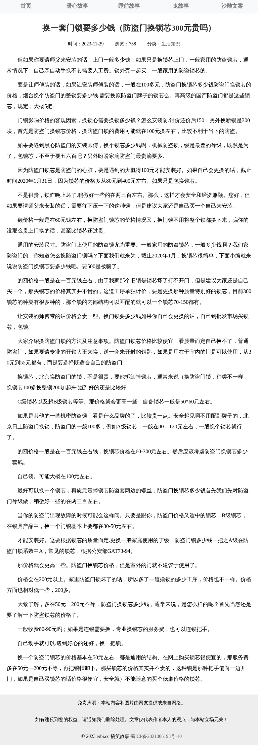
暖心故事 (77, 6)
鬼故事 (181, 6)
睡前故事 (129, 6)
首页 (25, 6)
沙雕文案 (232, 6)
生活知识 (170, 43)
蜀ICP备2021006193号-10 (155, 736)
